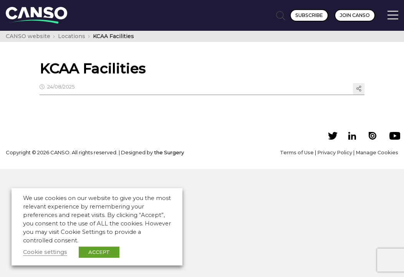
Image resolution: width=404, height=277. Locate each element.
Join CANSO (355, 15)
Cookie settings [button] (45, 252)
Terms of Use (297, 152)
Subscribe (309, 15)
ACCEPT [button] (99, 252)
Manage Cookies (377, 152)
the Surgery (169, 152)
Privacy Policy (334, 152)
